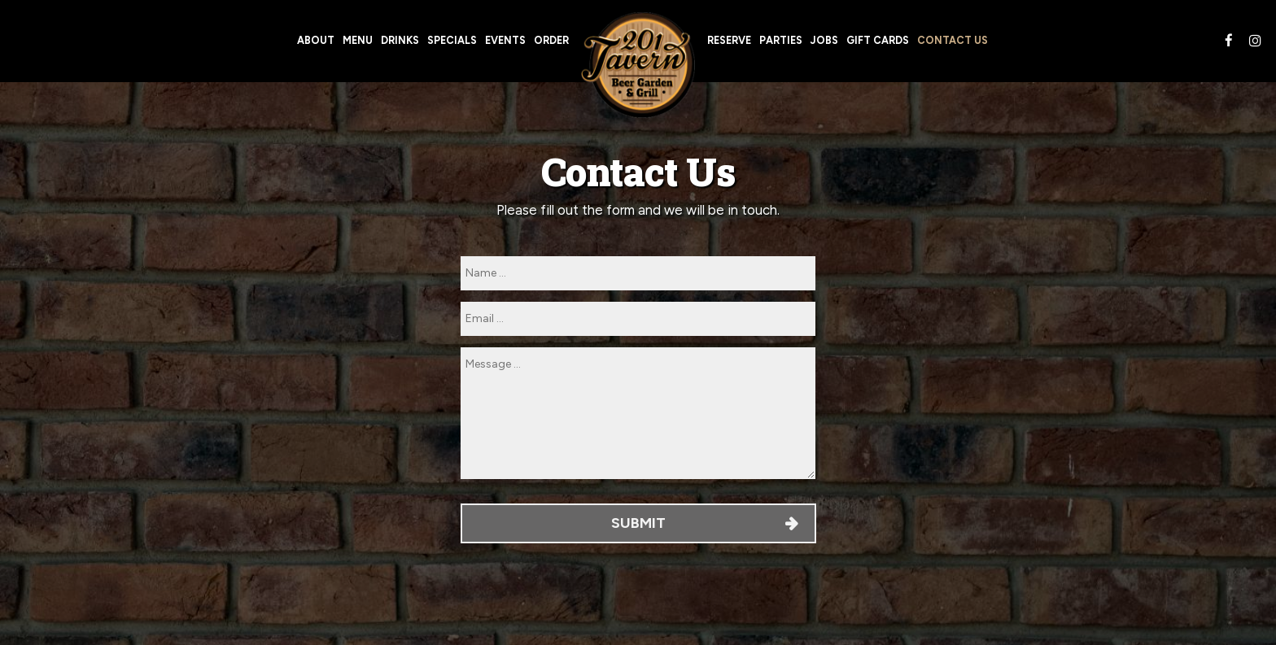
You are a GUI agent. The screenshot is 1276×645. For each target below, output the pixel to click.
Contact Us (952, 40)
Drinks (400, 40)
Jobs (824, 40)
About (315, 40)
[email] (638, 319)
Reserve (729, 40)
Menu (358, 40)
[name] (638, 273)
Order (551, 40)
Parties (780, 40)
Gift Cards (877, 40)
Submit (637, 523)
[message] (638, 413)
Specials (452, 40)
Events (505, 40)
